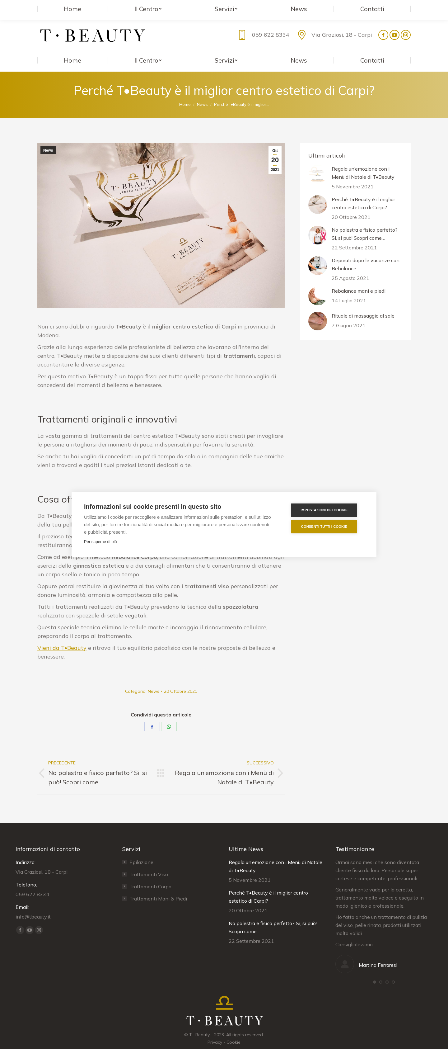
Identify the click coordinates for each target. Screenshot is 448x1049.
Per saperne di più (100, 541)
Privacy (215, 1029)
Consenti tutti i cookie (327, 526)
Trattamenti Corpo (150, 874)
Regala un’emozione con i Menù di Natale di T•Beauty (363, 160)
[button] (374, 969)
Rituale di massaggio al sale (363, 303)
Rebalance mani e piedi (358, 278)
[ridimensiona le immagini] (317, 161)
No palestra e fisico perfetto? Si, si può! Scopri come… (365, 221)
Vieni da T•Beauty (61, 635)
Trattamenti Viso (148, 862)
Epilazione (141, 850)
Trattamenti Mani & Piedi (158, 886)
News (48, 138)
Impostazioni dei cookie (326, 510)
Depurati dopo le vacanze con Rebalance (365, 252)
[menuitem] (72, 48)
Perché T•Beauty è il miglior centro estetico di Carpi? (363, 191)
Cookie (233, 1029)
